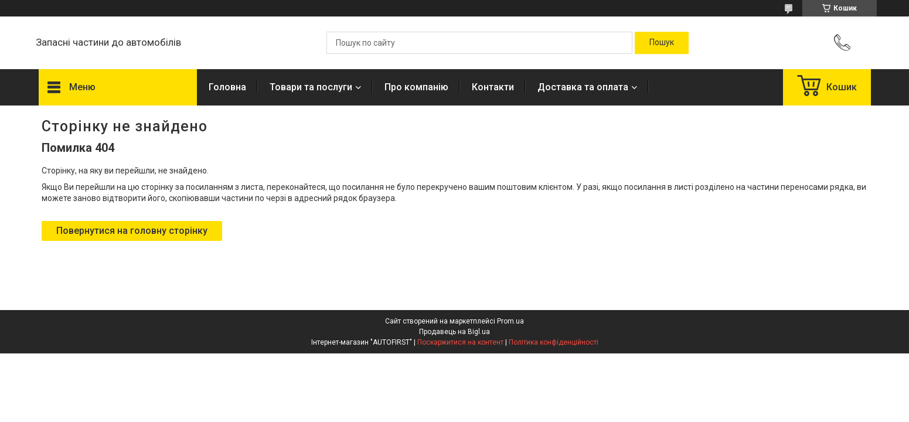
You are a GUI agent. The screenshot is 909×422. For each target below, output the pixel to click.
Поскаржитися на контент (460, 342)
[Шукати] (662, 43)
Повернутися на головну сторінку (131, 230)
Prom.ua (510, 321)
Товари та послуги (311, 87)
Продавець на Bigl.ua (454, 332)
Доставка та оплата (582, 87)
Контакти (493, 87)
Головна (227, 87)
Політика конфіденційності (553, 342)
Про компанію (416, 87)
